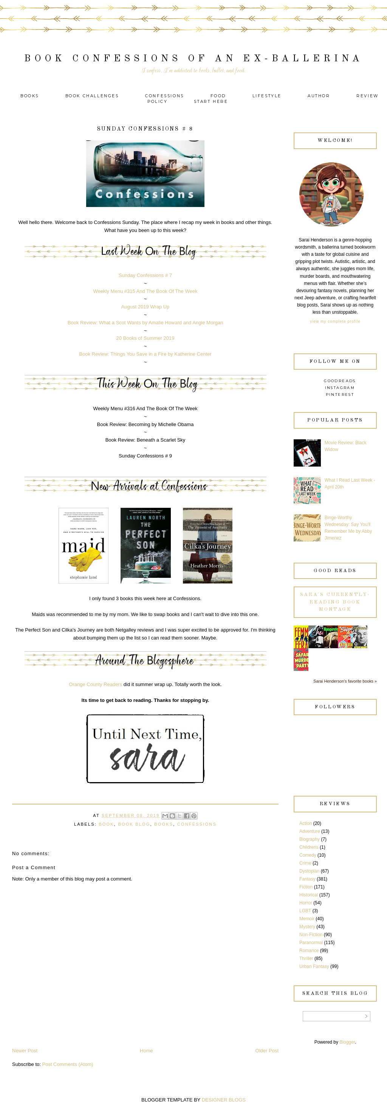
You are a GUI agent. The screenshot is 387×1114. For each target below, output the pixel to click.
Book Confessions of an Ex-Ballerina (193, 59)
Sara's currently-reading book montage (335, 602)
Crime (305, 863)
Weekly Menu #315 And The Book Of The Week (145, 291)
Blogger (347, 1042)
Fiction (306, 887)
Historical (308, 895)
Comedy (307, 855)
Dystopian (309, 871)
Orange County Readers (95, 684)
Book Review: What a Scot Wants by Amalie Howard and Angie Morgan (145, 322)
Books (29, 95)
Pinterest (340, 394)
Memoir (306, 918)
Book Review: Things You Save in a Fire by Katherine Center (145, 354)
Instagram (340, 388)
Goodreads (340, 381)
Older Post (267, 1050)
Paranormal (311, 942)
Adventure (309, 831)
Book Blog (134, 824)
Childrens (309, 847)
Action (305, 823)
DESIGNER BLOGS (224, 1100)
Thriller (306, 958)
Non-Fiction (310, 934)
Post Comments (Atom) (67, 1064)
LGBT (305, 910)
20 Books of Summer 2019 (145, 338)
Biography (309, 839)
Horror (305, 903)
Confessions (164, 95)
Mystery (307, 926)
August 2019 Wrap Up (145, 307)
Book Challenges (92, 95)
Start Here (211, 101)
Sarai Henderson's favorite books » (345, 681)
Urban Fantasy (314, 966)
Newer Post (24, 1050)
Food (218, 95)
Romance (309, 950)
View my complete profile (335, 321)
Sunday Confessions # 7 (145, 275)
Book (106, 824)
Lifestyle (268, 95)
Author (319, 95)
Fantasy (307, 879)
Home (146, 1050)
